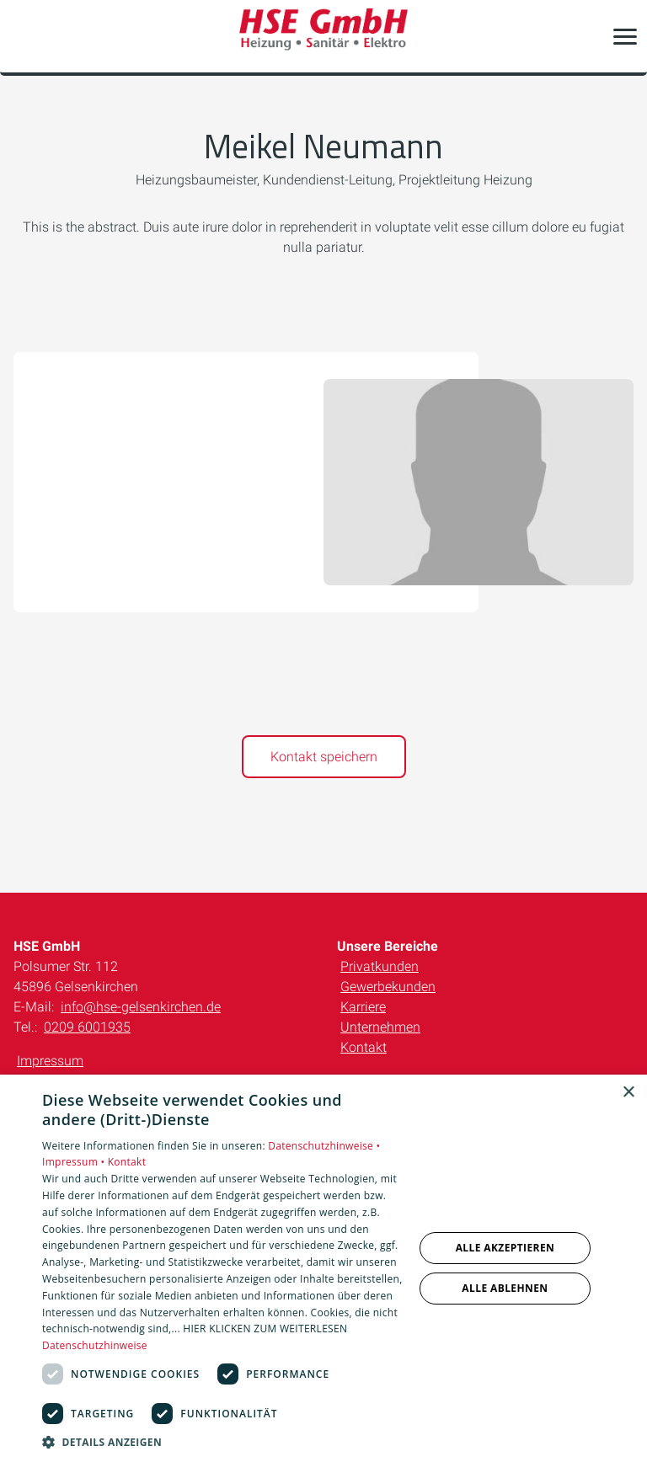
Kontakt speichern (323, 757)
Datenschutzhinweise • (324, 1146)
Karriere (363, 1007)
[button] (625, 36)
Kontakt (363, 1047)
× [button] (628, 1092)
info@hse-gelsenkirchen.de (141, 1007)
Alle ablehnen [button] (505, 1288)
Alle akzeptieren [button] (505, 1248)
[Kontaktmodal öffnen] (23, 36)
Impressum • (75, 1162)
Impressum (50, 1061)
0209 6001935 (87, 1027)
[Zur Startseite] (323, 36)
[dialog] (323, 1268)
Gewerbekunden (388, 987)
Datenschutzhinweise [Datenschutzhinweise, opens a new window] (94, 1345)
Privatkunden (379, 966)
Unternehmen (380, 1027)
